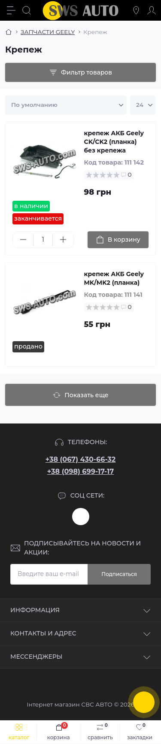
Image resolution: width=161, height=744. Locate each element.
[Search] (26, 10)
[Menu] (11, 10)
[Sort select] (66, 105)
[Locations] (136, 10)
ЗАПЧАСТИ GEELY (48, 31)
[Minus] (23, 239)
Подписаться (119, 574)
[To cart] (118, 239)
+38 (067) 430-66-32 (80, 459)
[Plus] (63, 239)
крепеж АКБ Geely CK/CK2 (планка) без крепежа (114, 141)
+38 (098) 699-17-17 (80, 471)
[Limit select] (143, 105)
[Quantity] (43, 239)
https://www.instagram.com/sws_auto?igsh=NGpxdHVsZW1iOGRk (80, 516)
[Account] (151, 10)
